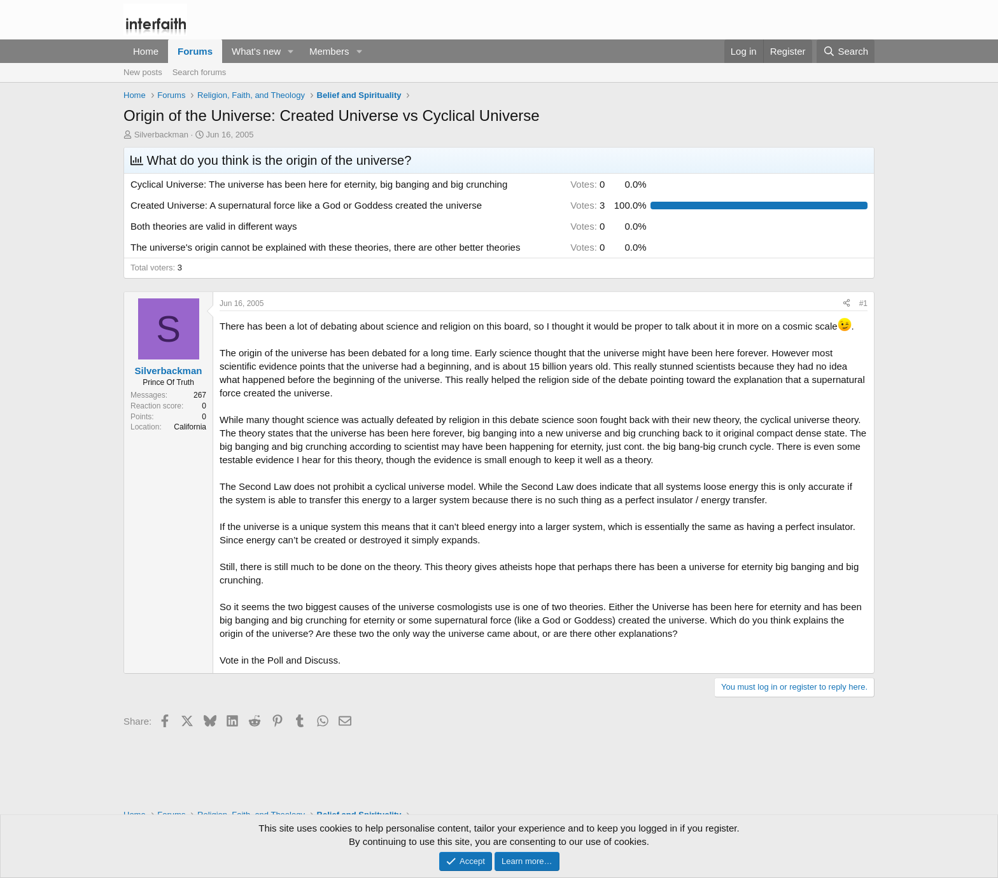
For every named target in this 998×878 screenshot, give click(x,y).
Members (329, 51)
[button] (291, 51)
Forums (195, 51)
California (190, 426)
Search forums (199, 72)
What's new (256, 51)
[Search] (846, 51)
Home (145, 51)
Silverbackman (161, 134)
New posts (142, 72)
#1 (863, 303)
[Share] (846, 303)
